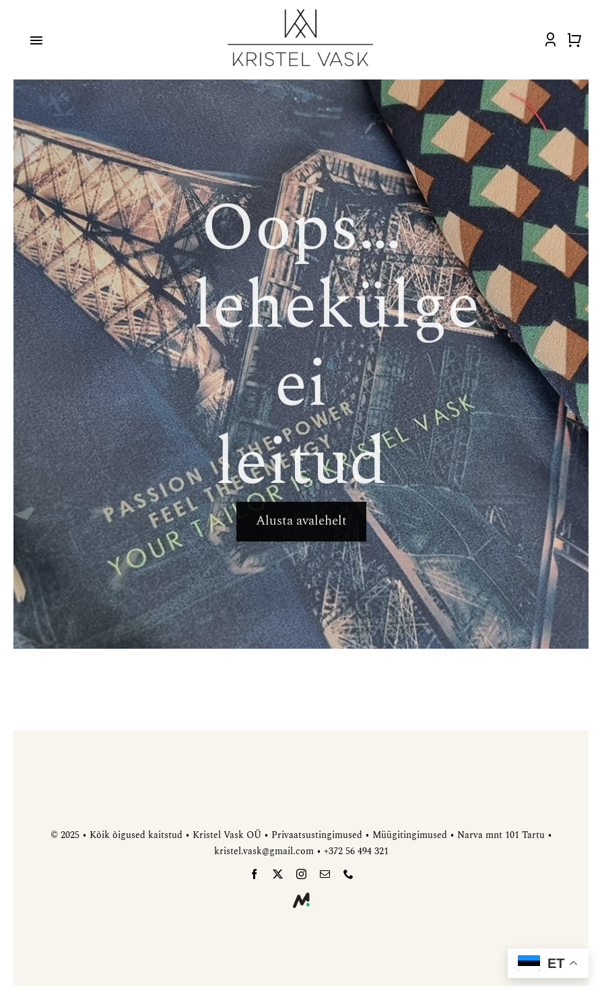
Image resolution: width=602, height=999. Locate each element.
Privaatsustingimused (316, 835)
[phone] (348, 874)
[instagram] (301, 874)
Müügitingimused (409, 835)
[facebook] (254, 874)
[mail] (325, 874)
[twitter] (278, 874)
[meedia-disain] (301, 898)
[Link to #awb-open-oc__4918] (36, 40)
